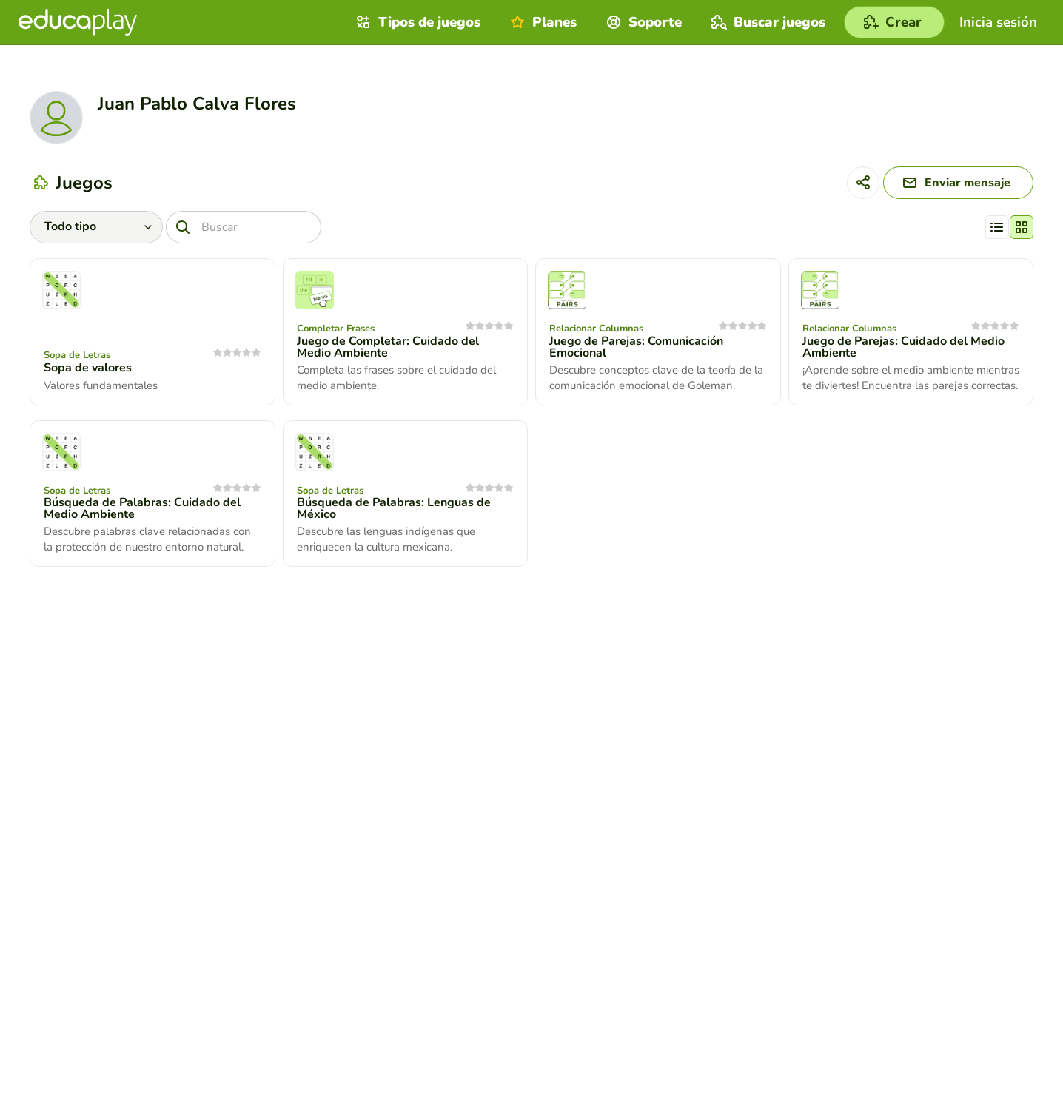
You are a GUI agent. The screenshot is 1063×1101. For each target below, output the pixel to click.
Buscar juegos (766, 22)
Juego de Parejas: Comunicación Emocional (636, 347)
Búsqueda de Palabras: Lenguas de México (394, 508)
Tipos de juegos (416, 22)
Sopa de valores (88, 368)
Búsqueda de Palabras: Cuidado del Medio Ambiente (142, 508)
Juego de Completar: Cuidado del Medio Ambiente (388, 347)
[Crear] (894, 22)
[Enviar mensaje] (958, 182)
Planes (541, 22)
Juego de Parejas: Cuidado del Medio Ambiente (903, 347)
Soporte (642, 22)
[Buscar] (243, 227)
